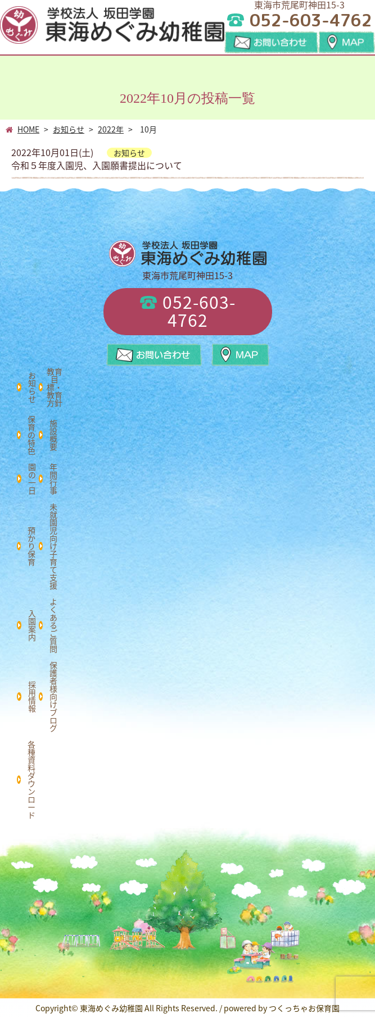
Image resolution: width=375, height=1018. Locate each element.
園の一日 (32, 478)
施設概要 (53, 434)
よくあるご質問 (53, 624)
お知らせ (32, 387)
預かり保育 (31, 545)
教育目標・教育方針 (54, 387)
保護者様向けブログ (53, 696)
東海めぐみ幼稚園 (111, 1008)
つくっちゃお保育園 (304, 1008)
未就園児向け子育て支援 (53, 546)
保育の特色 (31, 434)
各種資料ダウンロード (31, 779)
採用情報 (32, 696)
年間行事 (53, 478)
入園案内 (32, 625)
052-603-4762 (188, 310)
